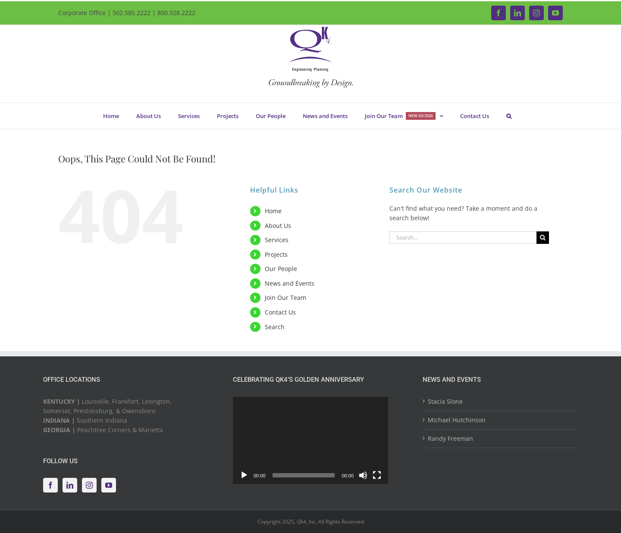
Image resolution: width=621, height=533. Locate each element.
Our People (281, 269)
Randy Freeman (450, 438)
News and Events (289, 283)
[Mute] (363, 475)
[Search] (542, 237)
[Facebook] (50, 485)
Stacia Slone (445, 401)
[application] (310, 440)
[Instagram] (89, 485)
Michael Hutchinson (457, 420)
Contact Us (280, 312)
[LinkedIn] (70, 485)
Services (277, 240)
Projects (276, 254)
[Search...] (462, 237)
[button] (509, 116)
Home (273, 211)
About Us (278, 225)
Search (275, 327)
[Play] (244, 475)
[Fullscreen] (377, 475)
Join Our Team (285, 297)
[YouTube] (108, 485)
